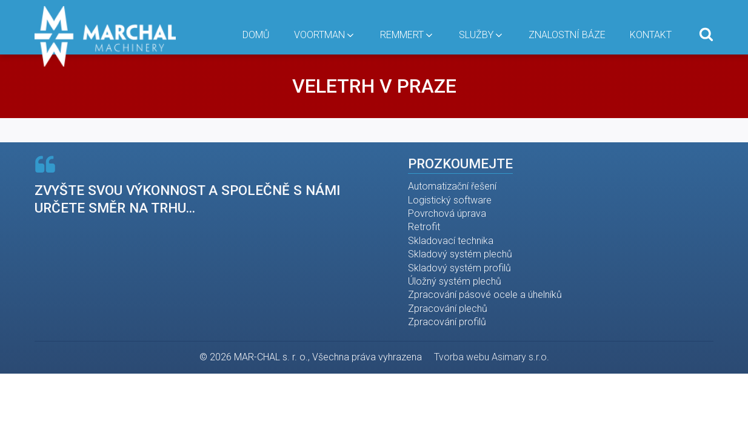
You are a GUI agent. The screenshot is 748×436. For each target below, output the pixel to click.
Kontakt (651, 35)
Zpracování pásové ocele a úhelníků (485, 294)
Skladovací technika (450, 240)
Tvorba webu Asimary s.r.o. (491, 357)
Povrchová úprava (447, 213)
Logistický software (450, 200)
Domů (256, 35)
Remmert (407, 35)
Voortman (325, 35)
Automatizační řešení (452, 186)
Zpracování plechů (447, 308)
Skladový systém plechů (460, 254)
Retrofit (424, 227)
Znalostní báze (567, 35)
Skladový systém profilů (459, 268)
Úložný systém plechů (454, 281)
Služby (481, 35)
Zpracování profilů (447, 322)
